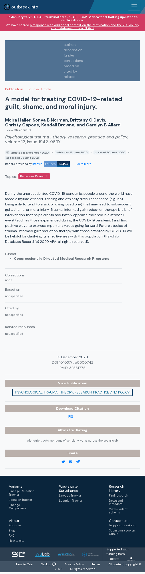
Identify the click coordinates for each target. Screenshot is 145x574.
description (73, 50)
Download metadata (116, 502)
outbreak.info (21, 7)
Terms (98, 564)
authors (70, 44)
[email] (72, 462)
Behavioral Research (34, 176)
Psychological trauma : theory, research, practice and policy (72, 392)
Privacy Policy (75, 564)
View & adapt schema (118, 510)
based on (71, 66)
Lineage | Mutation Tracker (21, 492)
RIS (70, 416)
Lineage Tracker (70, 495)
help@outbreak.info (122, 525)
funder (69, 55)
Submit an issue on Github (122, 532)
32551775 (77, 367)
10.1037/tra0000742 (76, 362)
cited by (70, 71)
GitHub (48, 564)
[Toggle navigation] (134, 6)
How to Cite (23, 564)
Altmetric (67, 430)
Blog (12, 530)
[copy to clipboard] (80, 462)
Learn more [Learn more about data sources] (83, 164)
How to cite (16, 540)
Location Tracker (20, 499)
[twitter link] (65, 462)
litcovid (51, 164)
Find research (118, 495)
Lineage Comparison (17, 506)
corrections (73, 60)
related (69, 76)
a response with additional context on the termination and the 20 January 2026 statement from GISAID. (84, 26)
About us (15, 525)
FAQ (11, 535)
